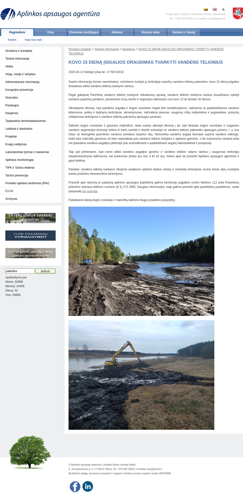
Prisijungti (172, 14)
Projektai (11, 136)
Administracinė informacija (22, 82)
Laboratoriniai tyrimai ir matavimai (27, 152)
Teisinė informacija (17, 58)
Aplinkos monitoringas (19, 160)
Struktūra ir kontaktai (18, 51)
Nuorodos (11, 97)
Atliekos (117, 32)
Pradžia (184, 14)
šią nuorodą (89, 191)
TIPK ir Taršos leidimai (19, 167)
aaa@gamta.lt (154, 469)
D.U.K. (9, 191)
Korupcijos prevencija (19, 89)
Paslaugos (12, 105)
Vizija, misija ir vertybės (20, 74)
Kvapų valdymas (16, 144)
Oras (50, 32)
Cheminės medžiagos (84, 32)
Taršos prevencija (16, 175)
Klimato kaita (150, 32)
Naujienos (11, 113)
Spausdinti (219, 14)
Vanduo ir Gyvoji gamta (183, 33)
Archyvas (11, 199)
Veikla (9, 66)
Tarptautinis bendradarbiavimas (25, 121)
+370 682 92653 (184, 18)
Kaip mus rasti (33, 39)
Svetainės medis (201, 14)
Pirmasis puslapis (80, 49)
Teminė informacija (107, 49)
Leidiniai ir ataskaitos (18, 128)
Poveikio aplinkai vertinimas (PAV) (27, 183)
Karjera (12, 39)
